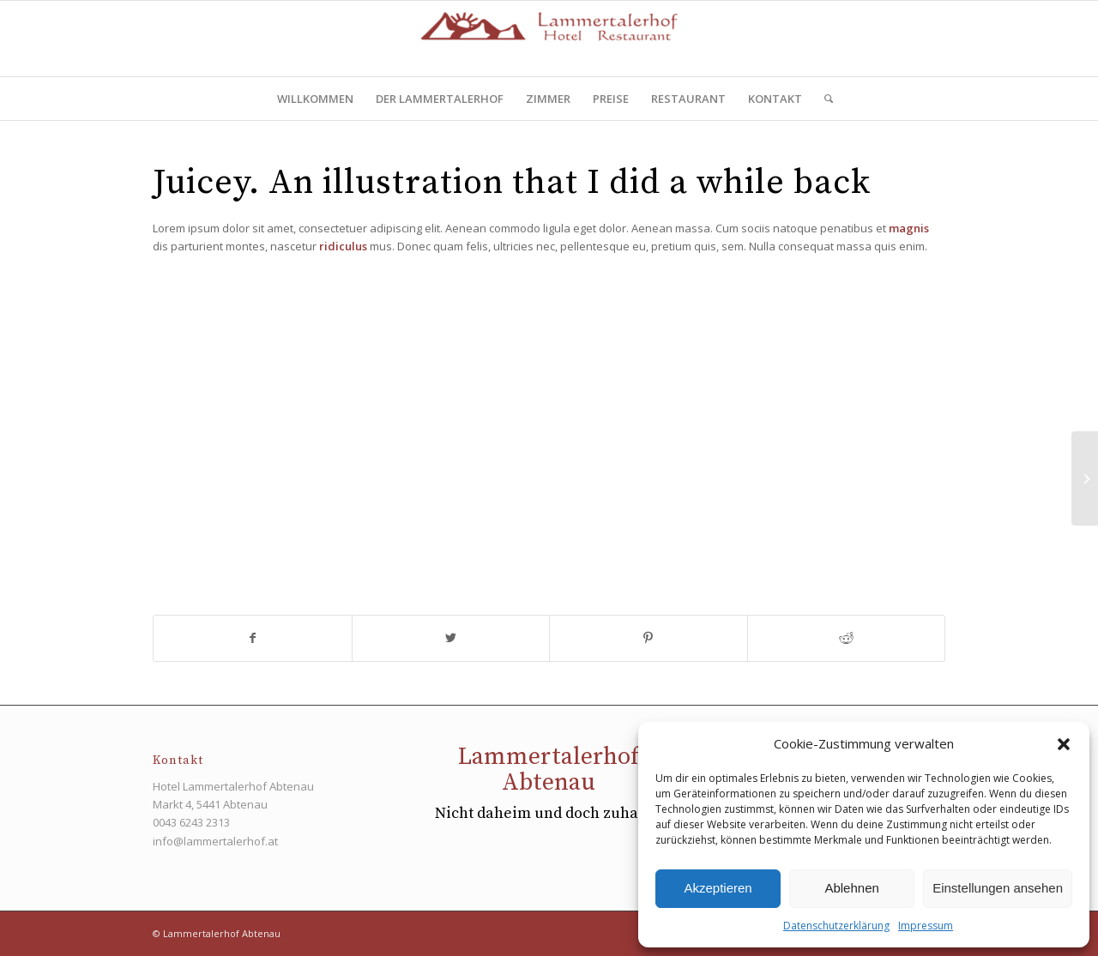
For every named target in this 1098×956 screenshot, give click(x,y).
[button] (1063, 744)
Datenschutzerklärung (836, 925)
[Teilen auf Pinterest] (648, 638)
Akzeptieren (717, 888)
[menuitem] (315, 98)
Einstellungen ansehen (997, 888)
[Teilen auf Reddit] (846, 638)
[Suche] (823, 98)
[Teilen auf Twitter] (451, 638)
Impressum (925, 925)
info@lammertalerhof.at (215, 841)
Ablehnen (851, 888)
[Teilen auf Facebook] (253, 638)
